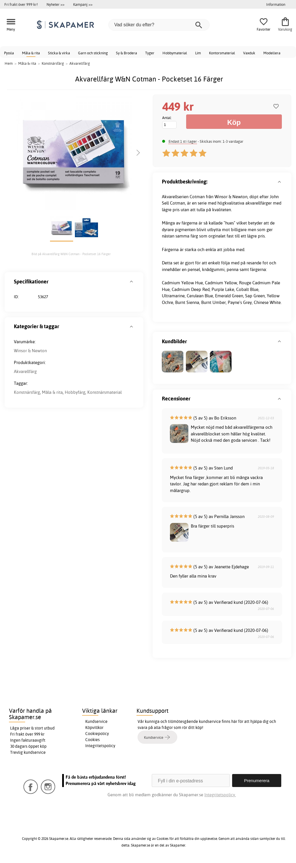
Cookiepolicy (97, 733)
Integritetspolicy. (220, 794)
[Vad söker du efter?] (159, 25)
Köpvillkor (94, 727)
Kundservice (96, 721)
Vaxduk (249, 53)
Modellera (271, 53)
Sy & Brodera (126, 53)
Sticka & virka (59, 53)
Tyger (149, 53)
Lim (198, 53)
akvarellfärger (258, 203)
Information (275, 4)
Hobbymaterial (174, 53)
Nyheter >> (55, 4)
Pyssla (9, 53)
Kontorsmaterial (222, 53)
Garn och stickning (93, 53)
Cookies (92, 739)
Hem (9, 63)
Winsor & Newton (30, 350)
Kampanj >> (82, 4)
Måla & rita (31, 53)
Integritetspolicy (100, 745)
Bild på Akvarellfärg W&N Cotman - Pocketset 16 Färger (71, 254)
